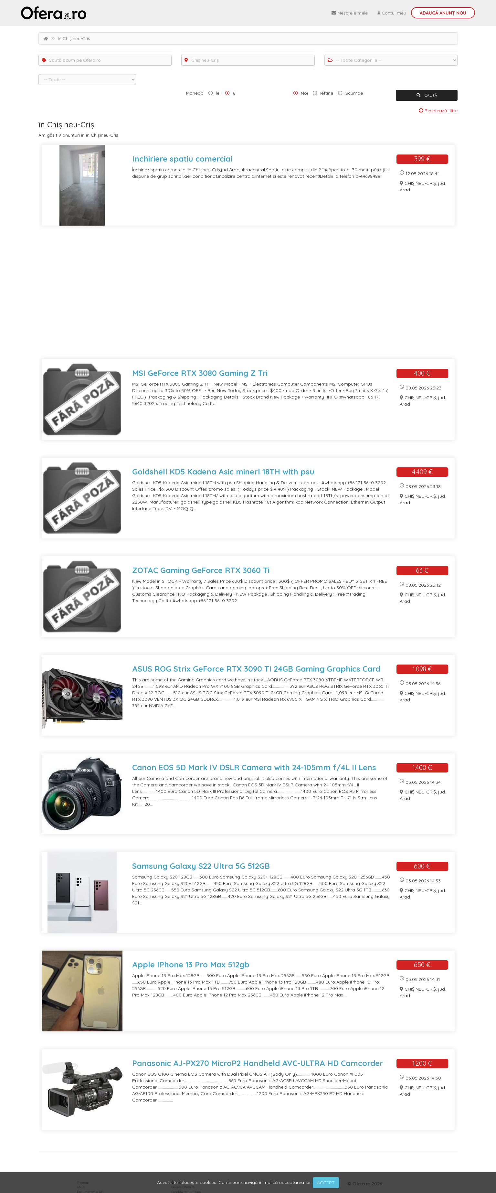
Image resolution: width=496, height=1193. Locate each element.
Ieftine (326, 93)
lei (218, 93)
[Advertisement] (232, 296)
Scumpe (354, 93)
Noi (304, 93)
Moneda (195, 93)
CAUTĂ (427, 95)
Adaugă (443, 13)
